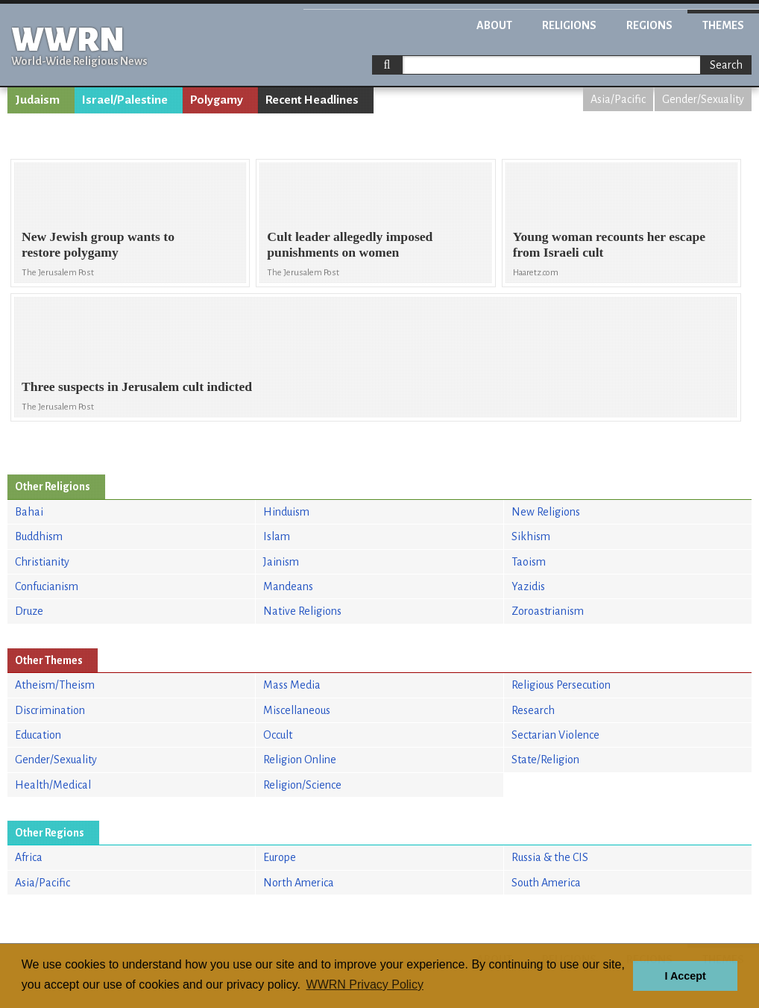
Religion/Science (302, 785)
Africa (28, 857)
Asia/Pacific (618, 99)
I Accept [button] (684, 976)
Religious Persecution (561, 685)
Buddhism (39, 536)
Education (38, 735)
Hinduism (286, 512)
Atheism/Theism (55, 685)
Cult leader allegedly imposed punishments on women (349, 244)
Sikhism (530, 536)
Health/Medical (53, 785)
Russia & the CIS (549, 857)
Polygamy (216, 100)
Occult (277, 735)
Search (726, 65)
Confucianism (46, 586)
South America (546, 883)
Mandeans (288, 586)
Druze (29, 611)
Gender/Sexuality (703, 99)
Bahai (29, 512)
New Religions (545, 512)
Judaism (37, 100)
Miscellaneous (296, 710)
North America (298, 883)
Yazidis (528, 586)
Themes (723, 25)
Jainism (281, 562)
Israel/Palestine (125, 100)
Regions (649, 25)
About (494, 25)
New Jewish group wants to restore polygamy (98, 244)
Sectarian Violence (555, 735)
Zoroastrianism (547, 611)
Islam (276, 536)
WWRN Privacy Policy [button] (364, 984)
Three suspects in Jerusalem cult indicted (137, 386)
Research (533, 710)
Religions (569, 25)
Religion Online (299, 760)
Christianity (42, 562)
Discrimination (50, 710)
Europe (279, 857)
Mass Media (292, 685)
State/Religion (545, 760)
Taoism (528, 562)
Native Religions (302, 611)
